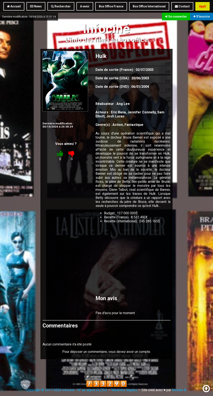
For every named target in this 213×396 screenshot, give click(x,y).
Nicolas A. (179, 390)
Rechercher (61, 6)
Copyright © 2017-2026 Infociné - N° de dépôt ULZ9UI (66, 390)
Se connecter (176, 16)
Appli (202, 6)
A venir (85, 6)
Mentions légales (124, 390)
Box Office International (149, 6)
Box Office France (111, 6)
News (36, 6)
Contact (182, 6)
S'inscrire (201, 16)
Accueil (14, 6)
